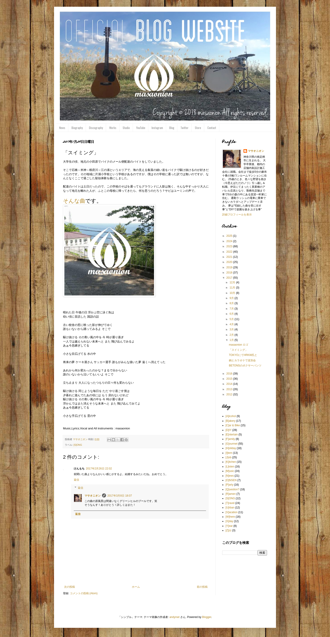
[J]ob (228, 457)
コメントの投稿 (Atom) (84, 593)
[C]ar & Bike (233, 425)
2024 (229, 241)
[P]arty (229, 484)
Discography (96, 127)
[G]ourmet (231, 443)
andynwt (174, 617)
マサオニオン (93, 495)
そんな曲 (74, 201)
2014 (229, 383)
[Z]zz (228, 530)
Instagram (157, 127)
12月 (233, 282)
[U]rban (230, 507)
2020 (229, 262)
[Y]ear (229, 525)
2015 (229, 378)
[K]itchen (231, 461)
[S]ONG (78, 444)
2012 (229, 394)
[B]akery (230, 420)
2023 (229, 246)
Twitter (184, 127)
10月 (233, 293)
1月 (232, 340)
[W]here (230, 516)
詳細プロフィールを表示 (237, 214)
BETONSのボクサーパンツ (245, 365)
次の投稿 (69, 586)
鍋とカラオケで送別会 (242, 360)
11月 (233, 287)
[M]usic (230, 471)
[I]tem (229, 452)
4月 (232, 324)
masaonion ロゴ (238, 344)
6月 (232, 313)
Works (112, 127)
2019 (229, 267)
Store (198, 127)
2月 (232, 334)
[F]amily (230, 439)
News (62, 127)
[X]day (229, 521)
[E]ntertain (232, 434)
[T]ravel (230, 503)
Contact (211, 127)
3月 (232, 329)
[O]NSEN (231, 480)
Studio (126, 127)
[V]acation (231, 512)
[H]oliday (231, 448)
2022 (229, 251)
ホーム (136, 586)
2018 (229, 272)
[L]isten (230, 466)
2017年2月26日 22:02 (99, 468)
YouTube (140, 127)
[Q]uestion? (232, 489)
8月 (232, 303)
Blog (171, 127)
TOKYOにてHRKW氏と (243, 355)
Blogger (206, 617)
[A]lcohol (231, 416)
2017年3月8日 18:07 (119, 495)
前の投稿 (202, 586)
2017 (229, 277)
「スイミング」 (238, 349)
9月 (232, 298)
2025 (229, 235)
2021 (229, 256)
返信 (76, 479)
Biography (77, 127)
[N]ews (230, 475)
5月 (232, 319)
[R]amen (231, 493)
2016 (229, 373)
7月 (232, 308)
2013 (229, 389)
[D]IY (229, 430)
